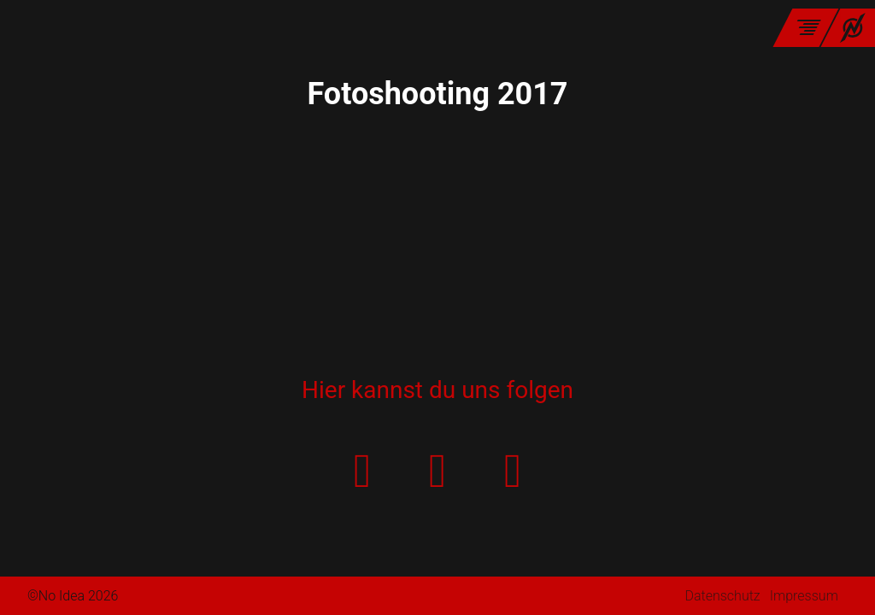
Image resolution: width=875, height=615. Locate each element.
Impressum (804, 596)
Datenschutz (722, 596)
